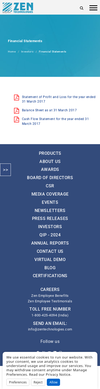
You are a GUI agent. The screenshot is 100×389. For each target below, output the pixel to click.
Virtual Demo (50, 259)
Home (12, 51)
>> (5, 170)
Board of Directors (50, 177)
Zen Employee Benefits (50, 296)
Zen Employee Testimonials (50, 301)
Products (50, 153)
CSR (50, 185)
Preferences (18, 382)
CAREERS (50, 289)
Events (50, 202)
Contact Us (50, 251)
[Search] (82, 8)
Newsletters (50, 210)
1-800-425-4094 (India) (50, 315)
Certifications (50, 275)
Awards (50, 169)
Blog (50, 267)
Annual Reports (50, 243)
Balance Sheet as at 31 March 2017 (49, 110)
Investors (27, 51)
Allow (53, 382)
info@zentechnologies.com (50, 329)
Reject (38, 382)
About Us (50, 161)
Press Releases (50, 218)
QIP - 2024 (50, 234)
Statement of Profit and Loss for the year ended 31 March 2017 (59, 99)
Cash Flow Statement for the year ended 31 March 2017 (55, 121)
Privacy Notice (58, 374)
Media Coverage (50, 194)
